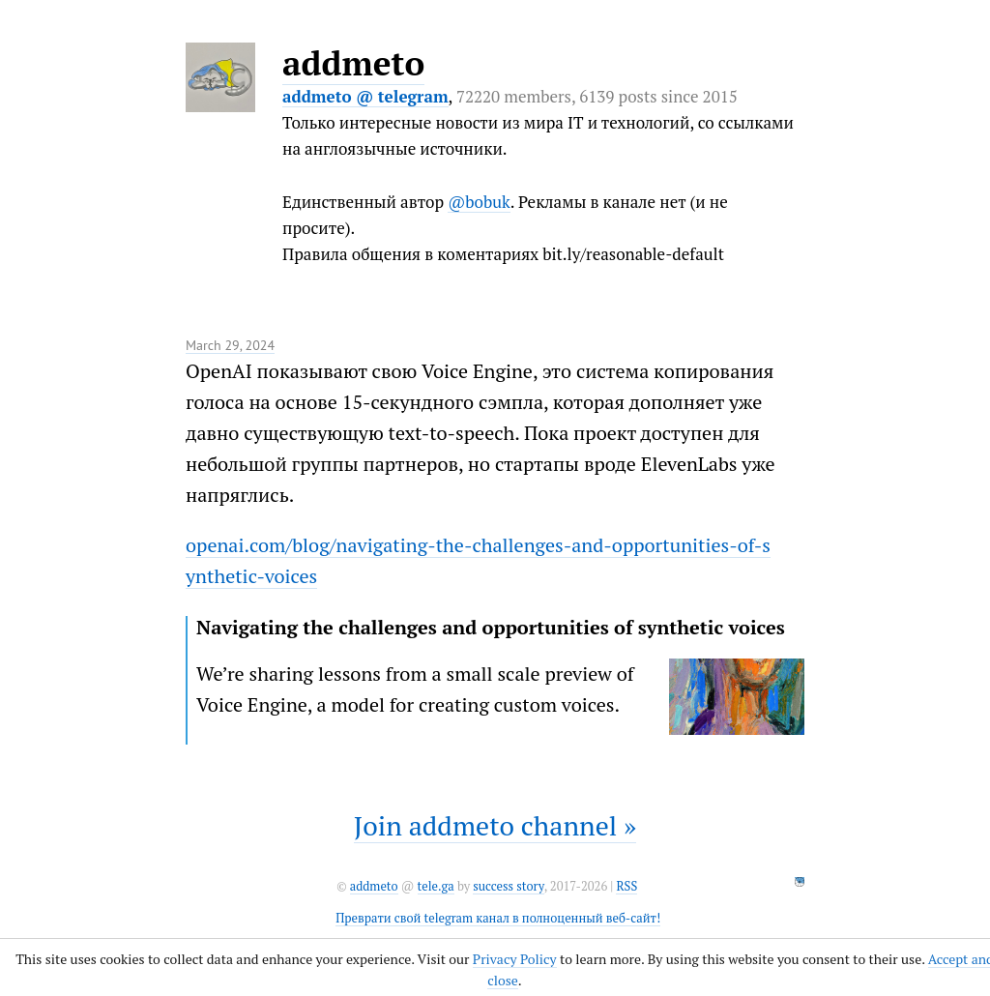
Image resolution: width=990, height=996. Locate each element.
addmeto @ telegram (365, 96)
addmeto (353, 63)
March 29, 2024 (230, 345)
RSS (626, 886)
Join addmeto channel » (495, 825)
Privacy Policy (515, 959)
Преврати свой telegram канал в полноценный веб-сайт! (497, 918)
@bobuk (479, 201)
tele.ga (436, 886)
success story (508, 886)
